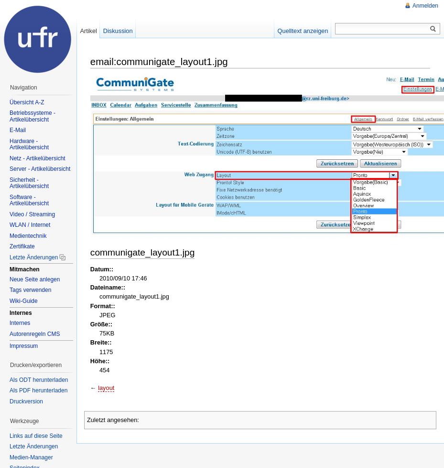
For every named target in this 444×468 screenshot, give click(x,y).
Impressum (24, 346)
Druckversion (26, 401)
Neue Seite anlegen (35, 279)
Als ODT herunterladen (39, 380)
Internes (20, 323)
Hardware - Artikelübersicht (29, 144)
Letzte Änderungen (34, 257)
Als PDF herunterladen (38, 390)
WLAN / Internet (30, 225)
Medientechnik (28, 236)
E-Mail (18, 130)
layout (106, 387)
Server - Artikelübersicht (40, 169)
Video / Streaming (32, 214)
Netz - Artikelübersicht (37, 158)
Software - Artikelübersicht (29, 200)
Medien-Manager (31, 457)
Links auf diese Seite (36, 436)
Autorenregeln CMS (35, 334)
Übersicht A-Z (27, 102)
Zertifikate (22, 246)
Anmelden (425, 5)
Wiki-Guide (24, 301)
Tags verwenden (30, 290)
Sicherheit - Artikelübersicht (29, 183)
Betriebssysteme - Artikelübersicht (32, 116)
